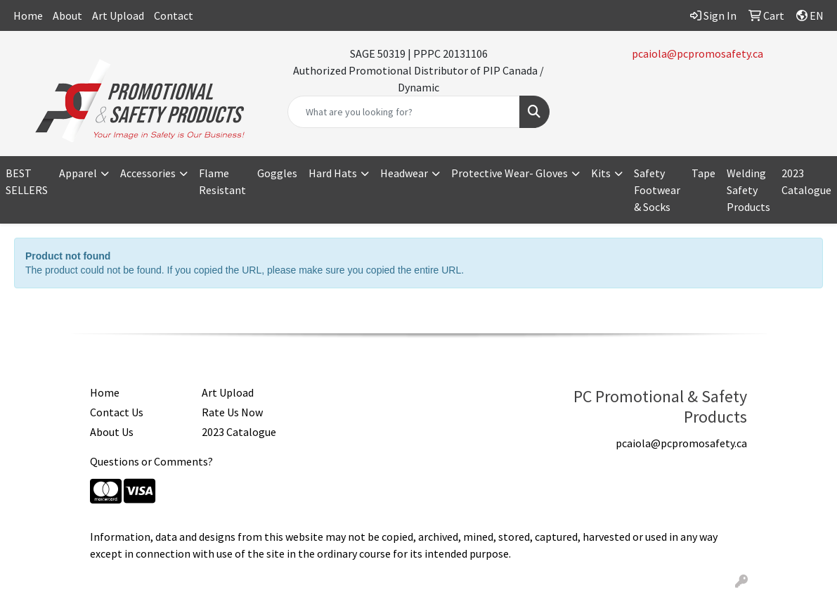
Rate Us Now (232, 412)
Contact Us (116, 412)
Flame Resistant (222, 181)
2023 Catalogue (806, 181)
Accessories (148, 173)
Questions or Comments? (151, 461)
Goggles (277, 173)
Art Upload (118, 15)
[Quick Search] (403, 112)
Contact (173, 15)
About (67, 15)
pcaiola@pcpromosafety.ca (697, 53)
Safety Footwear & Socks (657, 190)
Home (28, 15)
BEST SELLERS (27, 181)
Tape (703, 173)
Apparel (78, 173)
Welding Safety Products (748, 190)
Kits (601, 173)
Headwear (404, 173)
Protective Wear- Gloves (509, 173)
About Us (112, 432)
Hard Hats (333, 173)
